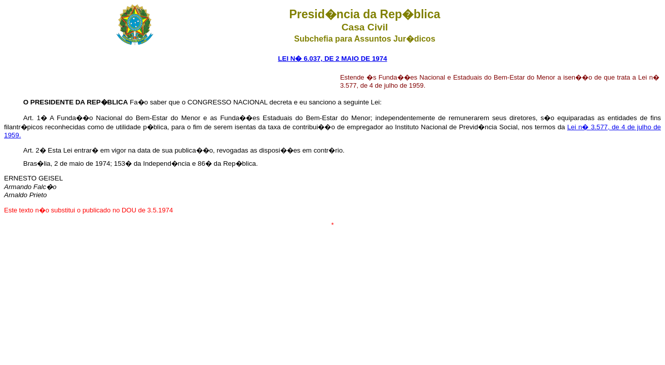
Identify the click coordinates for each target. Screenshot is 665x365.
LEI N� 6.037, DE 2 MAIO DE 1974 (332, 58)
